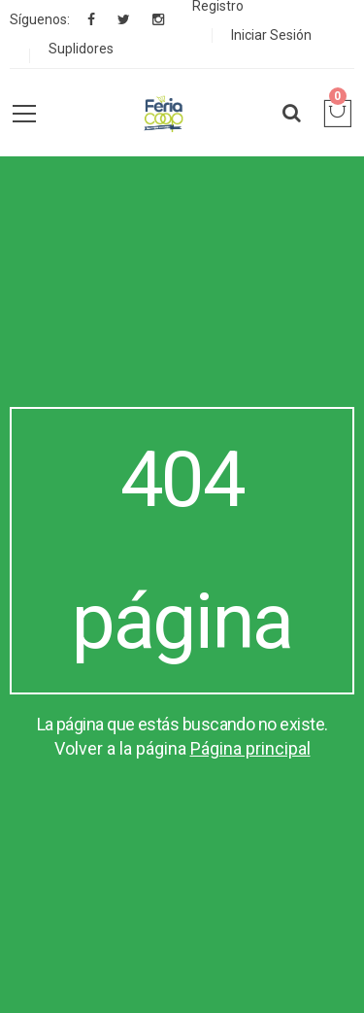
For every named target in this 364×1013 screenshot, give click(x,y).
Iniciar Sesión (271, 35)
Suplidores (81, 48)
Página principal (250, 748)
